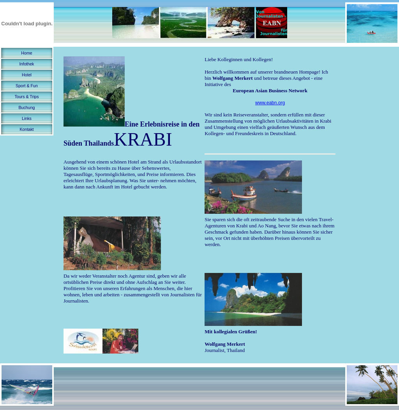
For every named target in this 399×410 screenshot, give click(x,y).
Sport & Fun (27, 85)
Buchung (26, 107)
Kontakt (26, 129)
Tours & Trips (26, 96)
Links (27, 118)
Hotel (27, 74)
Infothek (26, 64)
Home (26, 53)
